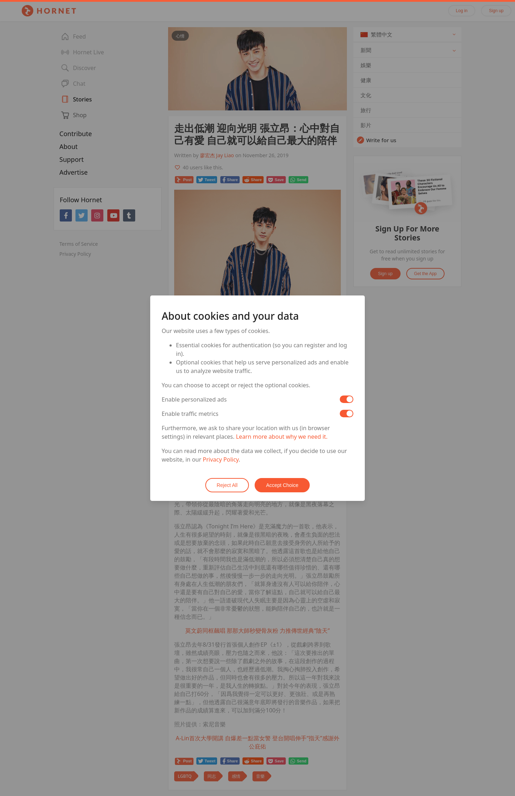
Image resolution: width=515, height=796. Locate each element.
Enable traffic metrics (190, 414)
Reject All (227, 485)
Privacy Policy (221, 459)
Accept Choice (282, 485)
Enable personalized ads (194, 399)
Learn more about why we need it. (282, 437)
